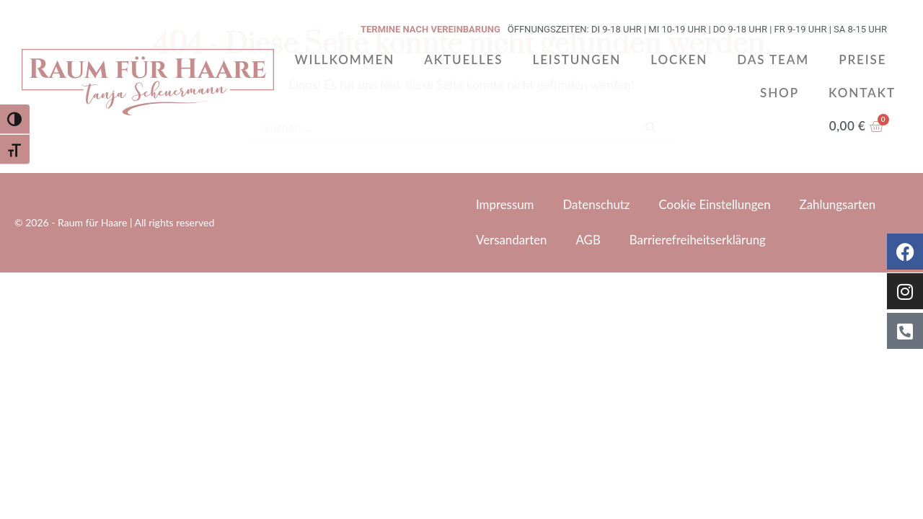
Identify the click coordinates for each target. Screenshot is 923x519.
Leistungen (576, 59)
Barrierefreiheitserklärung (699, 239)
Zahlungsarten (839, 204)
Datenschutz (597, 204)
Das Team (773, 59)
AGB (588, 239)
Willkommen (344, 59)
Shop (779, 92)
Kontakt (862, 92)
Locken (678, 59)
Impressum (505, 204)
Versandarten (511, 239)
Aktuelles (463, 59)
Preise (862, 59)
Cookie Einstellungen (716, 204)
